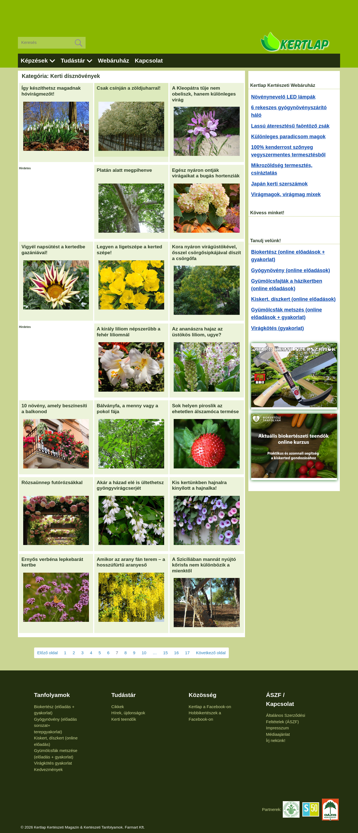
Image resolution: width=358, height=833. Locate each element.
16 (176, 652)
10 (144, 652)
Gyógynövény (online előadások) (290, 270)
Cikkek (117, 706)
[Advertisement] (179, 14)
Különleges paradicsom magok (288, 136)
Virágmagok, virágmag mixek (286, 194)
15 (165, 652)
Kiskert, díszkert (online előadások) (293, 299)
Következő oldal (211, 652)
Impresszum (277, 727)
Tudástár (73, 60)
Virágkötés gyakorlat (53, 763)
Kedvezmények (48, 769)
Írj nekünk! (275, 740)
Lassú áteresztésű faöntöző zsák (290, 126)
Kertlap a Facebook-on (210, 706)
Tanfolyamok (52, 695)
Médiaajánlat (278, 734)
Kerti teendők (123, 719)
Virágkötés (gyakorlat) (277, 328)
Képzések (34, 60)
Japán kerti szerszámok (279, 184)
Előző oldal (47, 652)
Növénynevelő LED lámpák (283, 97)
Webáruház (113, 60)
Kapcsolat (149, 60)
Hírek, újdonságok (128, 712)
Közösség (202, 695)
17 (187, 652)
